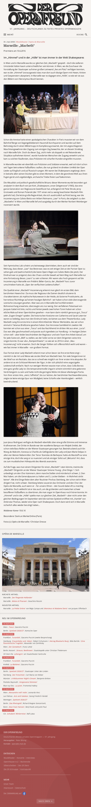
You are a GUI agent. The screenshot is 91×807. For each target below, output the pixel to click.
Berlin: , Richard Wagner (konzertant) (24, 703)
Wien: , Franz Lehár (17, 647)
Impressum (8, 788)
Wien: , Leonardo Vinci (21, 693)
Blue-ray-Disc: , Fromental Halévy (20, 686)
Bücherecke (25, 762)
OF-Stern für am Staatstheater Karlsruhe (24, 654)
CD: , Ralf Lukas (19, 714)
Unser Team (9, 784)
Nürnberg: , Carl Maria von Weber (23, 675)
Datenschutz (20, 788)
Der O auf (12, 793)
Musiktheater (22, 42)
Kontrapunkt (25, 769)
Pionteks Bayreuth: (20, 682)
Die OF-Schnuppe (11, 769)
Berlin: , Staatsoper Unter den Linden (25, 671)
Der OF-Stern (23, 765)
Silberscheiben (10, 765)
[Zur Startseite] (45, 14)
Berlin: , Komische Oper (20, 631)
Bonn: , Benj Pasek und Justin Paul (24, 707)
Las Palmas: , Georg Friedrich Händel (25, 696)
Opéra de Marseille (37, 42)
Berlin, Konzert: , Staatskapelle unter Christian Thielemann (35, 650)
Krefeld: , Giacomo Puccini (18, 665)
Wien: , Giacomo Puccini (15, 627)
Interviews (30, 758)
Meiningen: (15, 700)
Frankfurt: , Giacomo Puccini (18, 661)
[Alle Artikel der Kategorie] (45, 565)
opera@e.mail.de (19, 744)
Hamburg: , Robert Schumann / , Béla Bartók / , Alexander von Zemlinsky (44, 642)
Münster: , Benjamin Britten (27, 679)
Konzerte (20, 758)
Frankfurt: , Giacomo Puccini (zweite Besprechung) (27, 638)
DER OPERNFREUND (13, 732)
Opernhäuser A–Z (11, 762)
